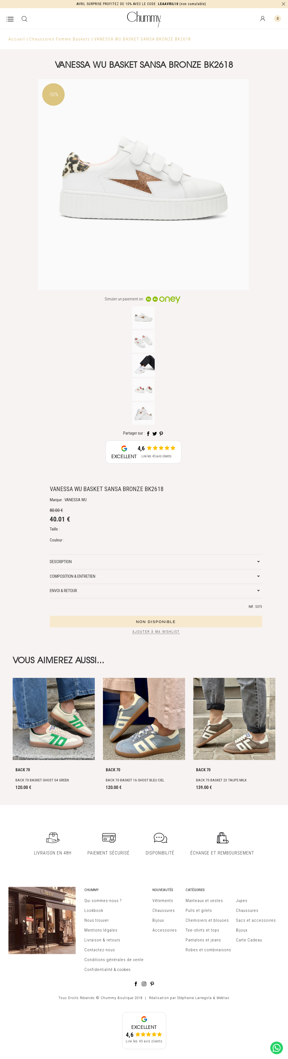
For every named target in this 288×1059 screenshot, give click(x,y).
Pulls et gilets (199, 910)
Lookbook (93, 910)
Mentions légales (101, 930)
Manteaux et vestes (204, 900)
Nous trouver (96, 920)
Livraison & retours (102, 940)
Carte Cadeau (249, 940)
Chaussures (163, 910)
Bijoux (158, 920)
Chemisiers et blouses (207, 920)
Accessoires (164, 930)
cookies (123, 969)
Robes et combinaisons (208, 949)
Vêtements (162, 900)
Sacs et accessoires (256, 920)
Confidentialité (98, 969)
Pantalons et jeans (203, 940)
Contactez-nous (99, 949)
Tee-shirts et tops (202, 930)
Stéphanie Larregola (194, 998)
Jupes (242, 900)
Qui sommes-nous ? (103, 900)
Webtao (223, 998)
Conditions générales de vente (114, 959)
